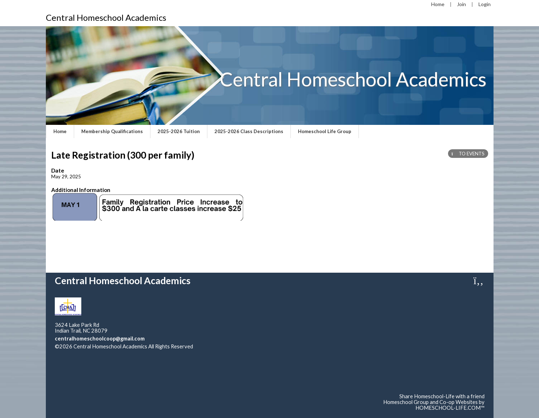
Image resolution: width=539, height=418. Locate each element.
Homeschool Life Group (324, 131)
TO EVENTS (468, 153)
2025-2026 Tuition (179, 131)
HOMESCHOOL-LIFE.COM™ (450, 408)
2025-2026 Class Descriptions (249, 131)
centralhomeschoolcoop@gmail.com (100, 338)
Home (60, 131)
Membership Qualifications (112, 131)
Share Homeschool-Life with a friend (442, 396)
